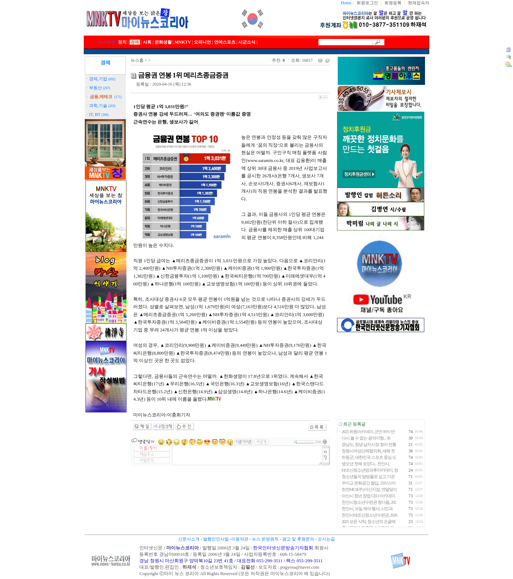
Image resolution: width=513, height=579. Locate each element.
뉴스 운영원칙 (265, 539)
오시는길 (326, 539)
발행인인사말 (216, 539)
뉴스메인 (106, 42)
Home (346, 2)
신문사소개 (189, 539)
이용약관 (239, 539)
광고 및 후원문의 (298, 539)
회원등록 (392, 2)
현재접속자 (418, 2)
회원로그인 (367, 2)
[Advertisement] (380, 376)
